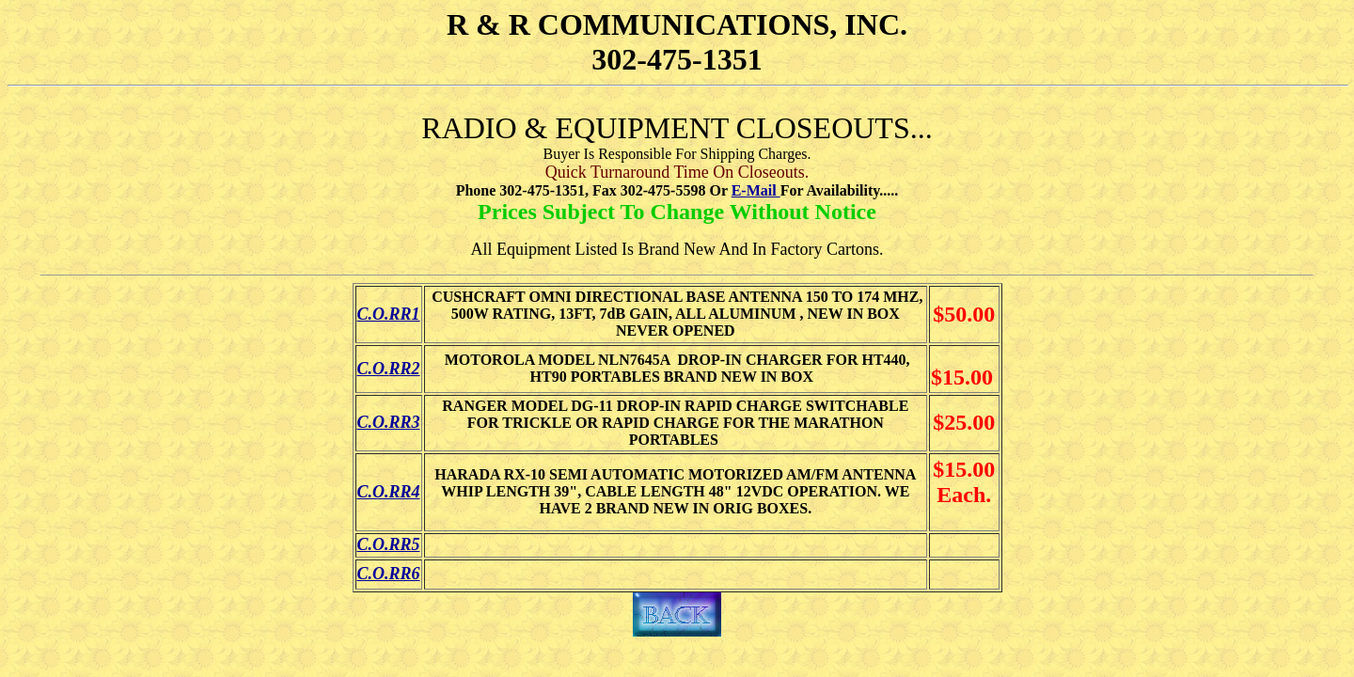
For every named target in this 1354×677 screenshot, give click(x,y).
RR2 (404, 368)
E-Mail (756, 190)
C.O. (373, 368)
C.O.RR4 (388, 491)
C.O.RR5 (388, 544)
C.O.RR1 (388, 314)
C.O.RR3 (388, 422)
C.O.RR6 (388, 573)
